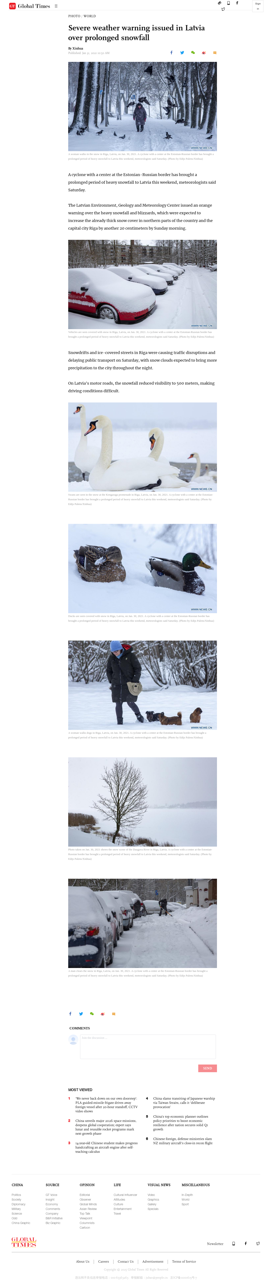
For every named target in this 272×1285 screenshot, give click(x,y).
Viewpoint (86, 1218)
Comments (53, 1209)
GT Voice (51, 1195)
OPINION (87, 1185)
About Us (82, 1261)
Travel (117, 1213)
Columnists (87, 1223)
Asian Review (88, 1209)
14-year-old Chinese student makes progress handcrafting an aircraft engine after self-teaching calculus (106, 1147)
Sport (185, 1204)
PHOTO (74, 16)
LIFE (117, 1185)
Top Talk (85, 1213)
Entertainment (123, 1209)
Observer (85, 1199)
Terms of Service (184, 1261)
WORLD (90, 16)
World (185, 1199)
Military (16, 1209)
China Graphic (21, 1223)
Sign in (258, 6)
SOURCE (52, 1185)
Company (52, 1213)
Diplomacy (18, 1204)
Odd (14, 1218)
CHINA (17, 1185)
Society (16, 1199)
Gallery (152, 1204)
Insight (50, 1199)
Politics (16, 1195)
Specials (153, 1209)
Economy (52, 1204)
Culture (118, 1204)
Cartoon (85, 1227)
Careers (103, 1261)
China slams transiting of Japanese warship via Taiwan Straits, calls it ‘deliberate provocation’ (184, 1102)
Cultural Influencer (125, 1195)
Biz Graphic (53, 1223)
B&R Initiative (54, 1218)
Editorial (85, 1195)
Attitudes (119, 1199)
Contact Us (126, 1261)
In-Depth (187, 1195)
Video (151, 1195)
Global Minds (88, 1204)
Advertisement (152, 1261)
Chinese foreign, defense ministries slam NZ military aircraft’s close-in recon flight (182, 1141)
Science (17, 1213)
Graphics (153, 1199)
